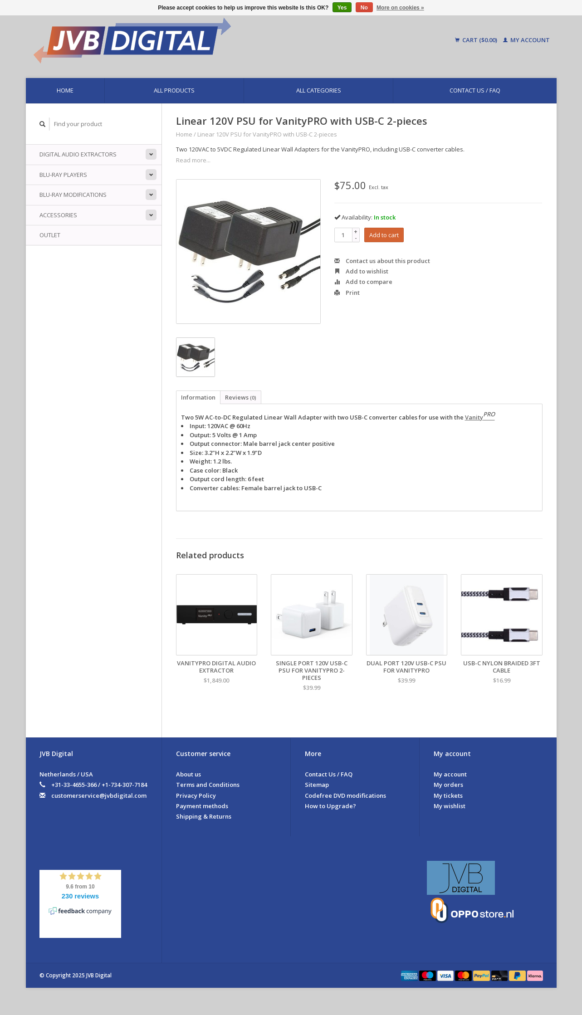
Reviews (240, 397)
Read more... (193, 160)
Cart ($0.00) (477, 40)
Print (347, 292)
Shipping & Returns (203, 816)
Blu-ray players (63, 175)
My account (526, 40)
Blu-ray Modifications (73, 194)
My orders (448, 785)
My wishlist (449, 806)
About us (188, 774)
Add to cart (384, 235)
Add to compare (363, 282)
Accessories (58, 215)
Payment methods (202, 806)
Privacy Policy (196, 795)
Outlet (49, 235)
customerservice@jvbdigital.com (99, 795)
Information (198, 397)
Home (65, 90)
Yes (342, 8)
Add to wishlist (361, 271)
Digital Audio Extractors (78, 154)
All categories (318, 90)
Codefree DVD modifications (345, 795)
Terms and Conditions (208, 785)
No (364, 8)
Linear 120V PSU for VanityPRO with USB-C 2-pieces (267, 134)
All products (174, 90)
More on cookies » (400, 8)
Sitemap (317, 785)
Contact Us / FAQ (475, 90)
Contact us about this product (382, 261)
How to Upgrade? (330, 806)
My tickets (448, 795)
